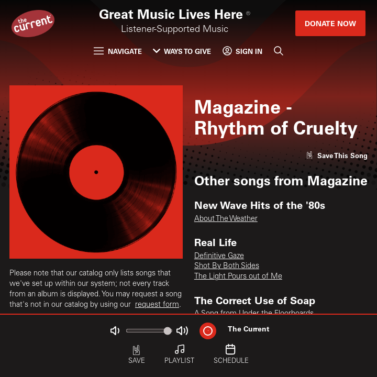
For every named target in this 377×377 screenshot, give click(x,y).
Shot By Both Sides (226, 266)
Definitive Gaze (219, 256)
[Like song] (337, 155)
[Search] (278, 51)
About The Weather (226, 219)
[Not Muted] (115, 331)
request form (157, 305)
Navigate (117, 51)
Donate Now (330, 23)
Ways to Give (182, 51)
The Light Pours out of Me (238, 277)
